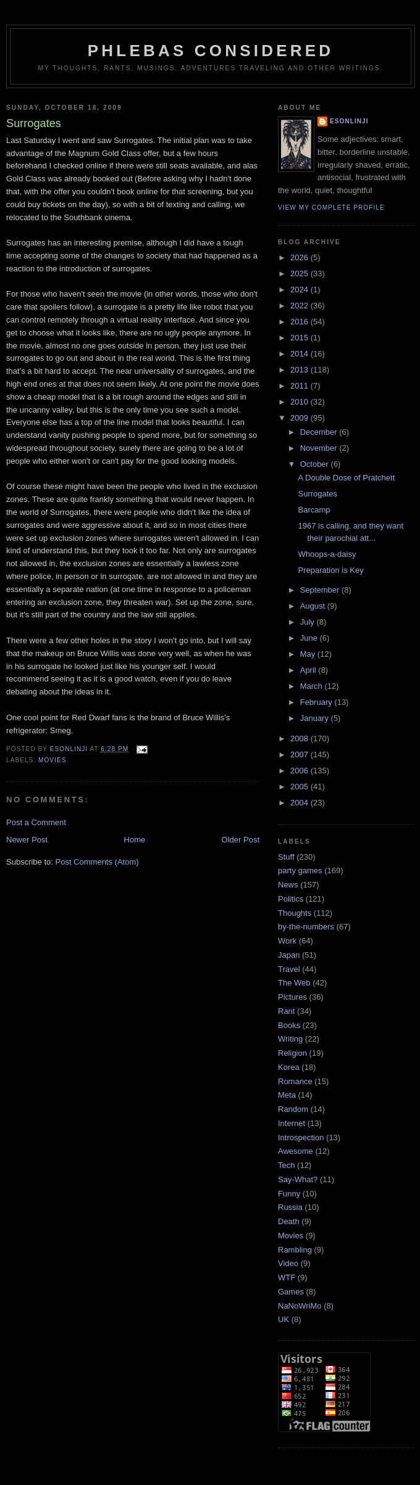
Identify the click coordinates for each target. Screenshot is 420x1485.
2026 (300, 257)
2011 (300, 385)
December (320, 432)
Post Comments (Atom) (97, 861)
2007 (300, 754)
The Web (294, 982)
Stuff (286, 857)
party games (300, 870)
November (320, 448)
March (312, 686)
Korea (289, 1067)
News (288, 884)
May (308, 654)
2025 (300, 273)
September (321, 589)
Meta (287, 1095)
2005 (300, 786)
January (315, 718)
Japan (289, 955)
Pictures (292, 997)
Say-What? (297, 1179)
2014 (300, 353)
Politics (290, 898)
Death (289, 1221)
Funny (289, 1193)
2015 (300, 337)
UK (283, 1319)
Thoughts (294, 913)
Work (287, 940)
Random (293, 1109)
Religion (292, 1053)
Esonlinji (349, 121)
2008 (300, 738)
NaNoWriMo (300, 1305)
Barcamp (314, 509)
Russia (290, 1207)
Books (289, 1025)
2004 (300, 802)
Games (291, 1291)
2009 (300, 417)
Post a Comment (36, 822)
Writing (290, 1038)
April (309, 670)
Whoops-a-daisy (327, 554)
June (310, 638)
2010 (300, 401)
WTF (286, 1277)
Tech (286, 1165)
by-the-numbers (306, 926)
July (308, 622)
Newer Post (27, 839)
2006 (300, 770)
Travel (289, 969)
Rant (286, 1011)
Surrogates (317, 493)
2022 (300, 305)
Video (288, 1263)
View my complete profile (331, 207)
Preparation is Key (330, 570)
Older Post (240, 839)
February (317, 702)
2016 (300, 321)
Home (135, 839)
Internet (291, 1123)
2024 (300, 289)
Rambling (295, 1249)
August (313, 606)
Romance (295, 1081)
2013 (300, 369)
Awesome (295, 1151)
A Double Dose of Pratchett (346, 477)
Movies (52, 760)
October (315, 464)
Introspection (301, 1137)
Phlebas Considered (211, 50)
